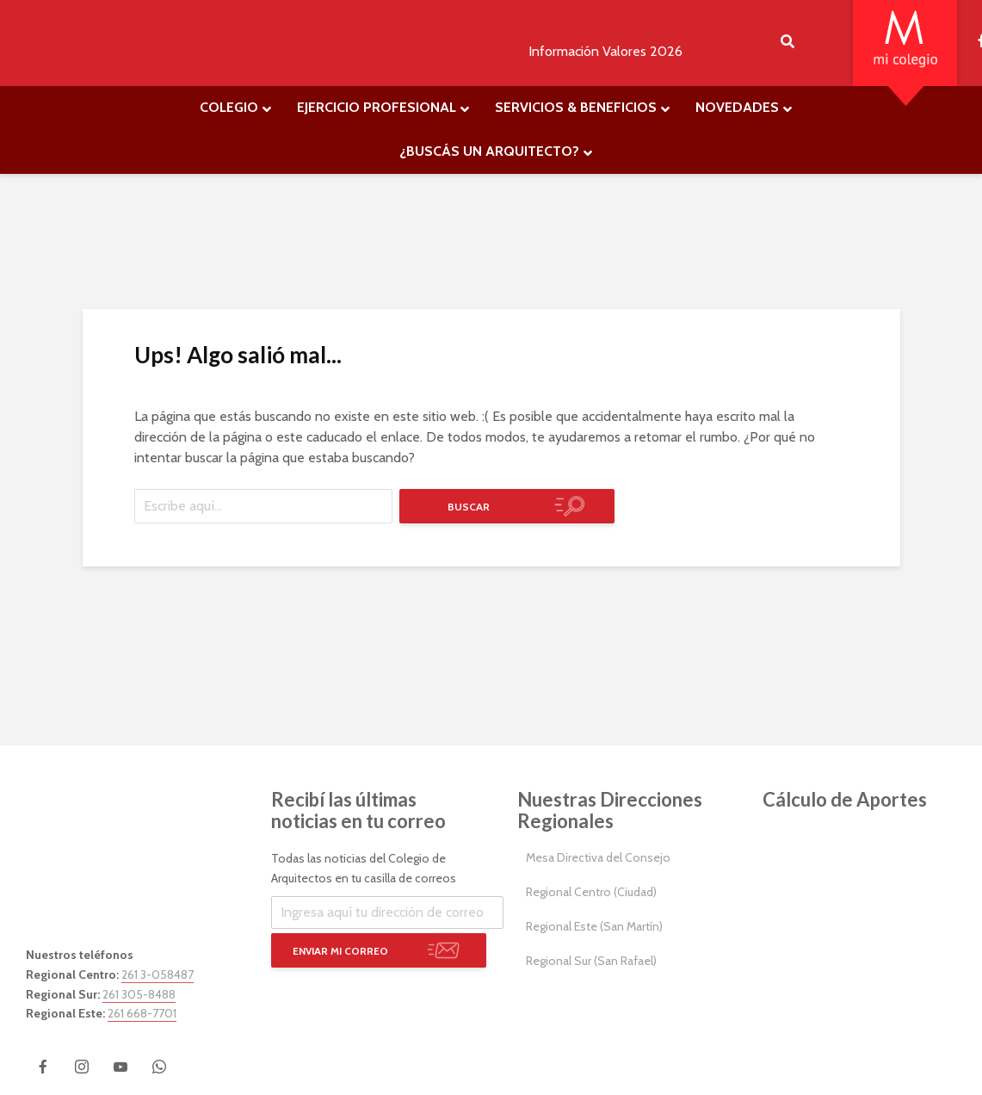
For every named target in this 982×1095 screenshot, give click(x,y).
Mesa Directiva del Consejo (598, 857)
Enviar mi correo (340, 950)
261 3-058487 (157, 974)
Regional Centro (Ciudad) (591, 892)
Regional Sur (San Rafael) (591, 960)
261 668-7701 (142, 1013)
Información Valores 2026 (605, 51)
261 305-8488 (139, 994)
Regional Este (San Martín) (594, 926)
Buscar (469, 506)
